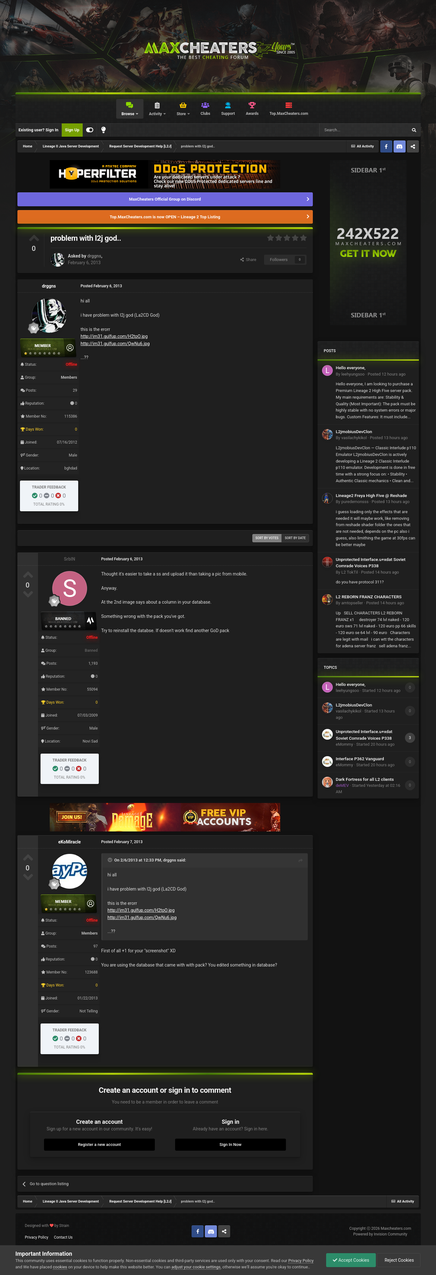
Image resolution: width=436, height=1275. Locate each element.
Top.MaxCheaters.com (288, 113)
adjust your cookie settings (195, 1267)
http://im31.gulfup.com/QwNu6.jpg (115, 343)
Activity (156, 114)
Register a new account (99, 1144)
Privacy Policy (36, 1237)
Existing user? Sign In (39, 130)
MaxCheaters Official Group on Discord (165, 199)
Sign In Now (230, 1144)
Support (228, 113)
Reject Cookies (398, 1260)
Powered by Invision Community (380, 1234)
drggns (94, 255)
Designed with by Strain (47, 1225)
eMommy (344, 744)
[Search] (348, 130)
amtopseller (352, 602)
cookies (60, 1267)
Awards (252, 113)
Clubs (205, 113)
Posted (387, 374)
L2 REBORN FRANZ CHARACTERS (369, 596)
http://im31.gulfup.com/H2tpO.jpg (114, 336)
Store (182, 114)
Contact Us (63, 1237)
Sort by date (295, 538)
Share (248, 259)
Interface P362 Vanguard (360, 758)
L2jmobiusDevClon (354, 431)
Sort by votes (267, 538)
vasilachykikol (354, 437)
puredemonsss (355, 501)
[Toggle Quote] (110, 859)
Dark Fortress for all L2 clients (365, 779)
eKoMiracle (69, 841)
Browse (128, 114)
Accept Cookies (351, 1260)
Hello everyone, (351, 367)
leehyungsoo (352, 374)
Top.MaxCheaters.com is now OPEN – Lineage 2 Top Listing (165, 217)
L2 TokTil (349, 572)
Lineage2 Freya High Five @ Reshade (371, 495)
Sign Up (72, 130)
